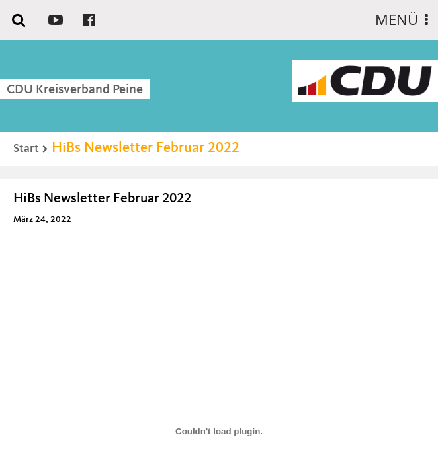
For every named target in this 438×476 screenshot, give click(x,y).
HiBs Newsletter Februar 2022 (146, 148)
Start (26, 149)
